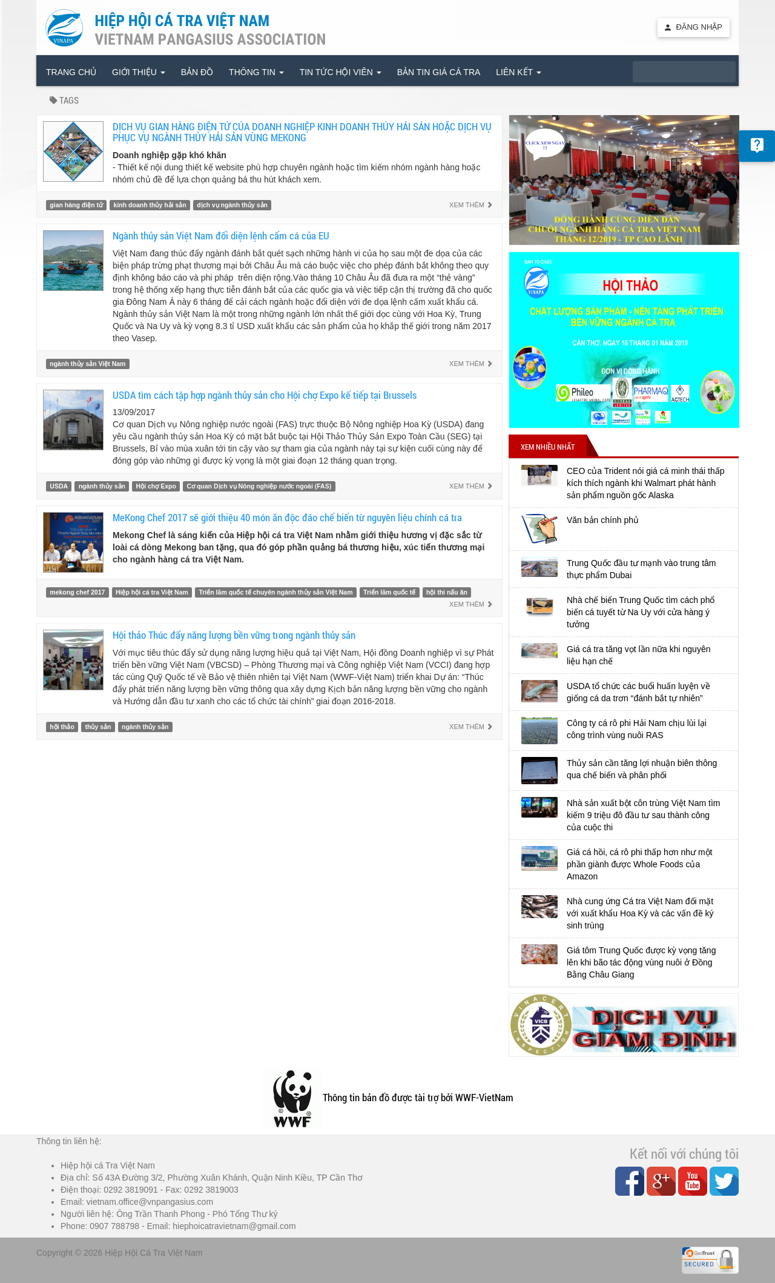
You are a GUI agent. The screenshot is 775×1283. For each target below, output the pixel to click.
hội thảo (62, 726)
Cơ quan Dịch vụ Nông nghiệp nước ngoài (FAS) (258, 486)
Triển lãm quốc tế (389, 592)
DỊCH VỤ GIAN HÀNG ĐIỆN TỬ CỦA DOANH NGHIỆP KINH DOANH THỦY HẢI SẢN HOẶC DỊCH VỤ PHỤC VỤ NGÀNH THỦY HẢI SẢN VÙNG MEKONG (302, 132)
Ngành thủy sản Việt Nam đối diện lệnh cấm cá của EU (221, 235)
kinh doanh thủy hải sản (150, 204)
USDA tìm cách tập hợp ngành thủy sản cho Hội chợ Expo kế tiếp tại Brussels (265, 395)
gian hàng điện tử (76, 204)
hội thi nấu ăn (446, 592)
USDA (59, 486)
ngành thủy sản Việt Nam (87, 363)
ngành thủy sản (102, 486)
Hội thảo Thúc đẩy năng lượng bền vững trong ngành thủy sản (234, 635)
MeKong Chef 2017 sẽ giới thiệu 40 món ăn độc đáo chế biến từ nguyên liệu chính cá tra (287, 517)
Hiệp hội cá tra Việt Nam (152, 592)
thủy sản (98, 726)
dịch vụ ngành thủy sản (232, 204)
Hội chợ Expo (156, 486)
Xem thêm (471, 204)
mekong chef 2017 (77, 592)
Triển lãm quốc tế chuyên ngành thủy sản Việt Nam (275, 592)
